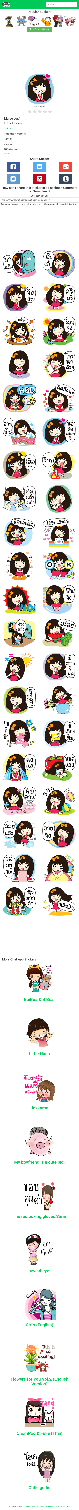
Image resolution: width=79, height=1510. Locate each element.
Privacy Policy (65, 1506)
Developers (35, 1506)
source (6, 154)
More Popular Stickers (39, 29)
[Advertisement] (39, 54)
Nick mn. (8, 128)
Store (57, 1506)
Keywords (44, 1506)
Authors (51, 1506)
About (28, 1506)
